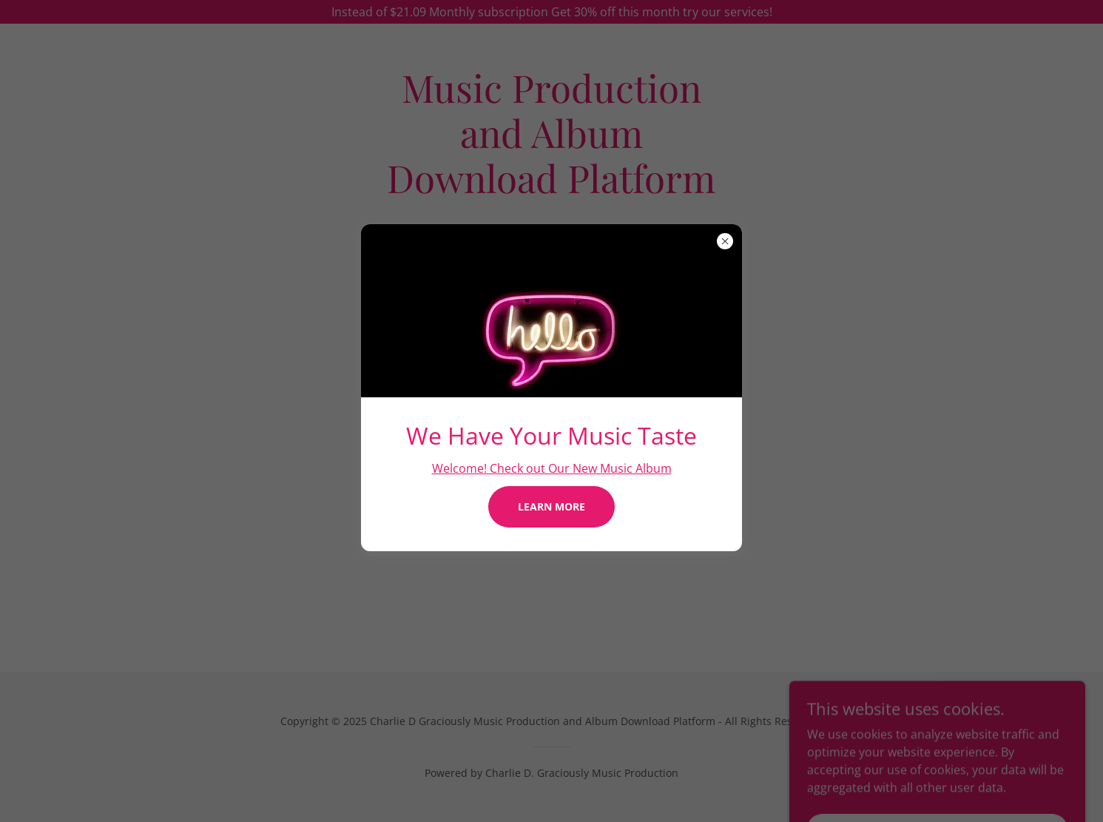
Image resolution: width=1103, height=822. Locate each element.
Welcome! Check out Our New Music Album (552, 468)
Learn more (551, 506)
